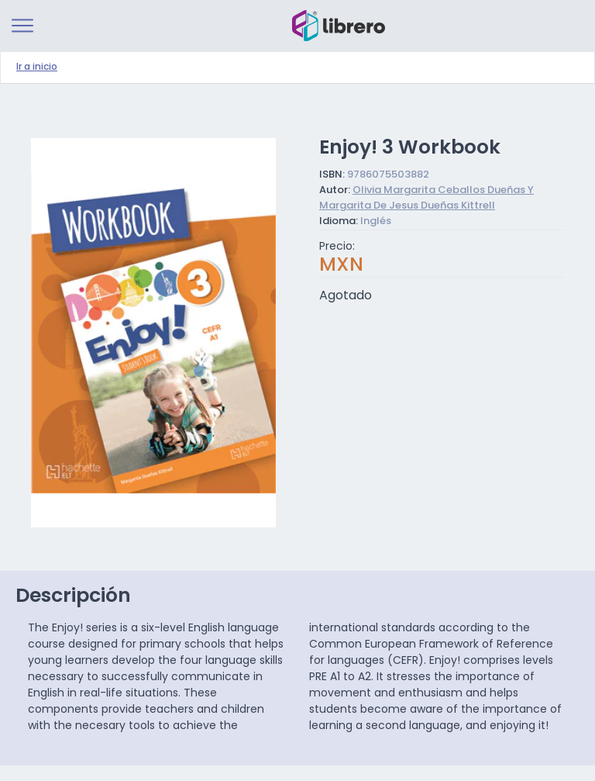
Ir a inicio (36, 67)
